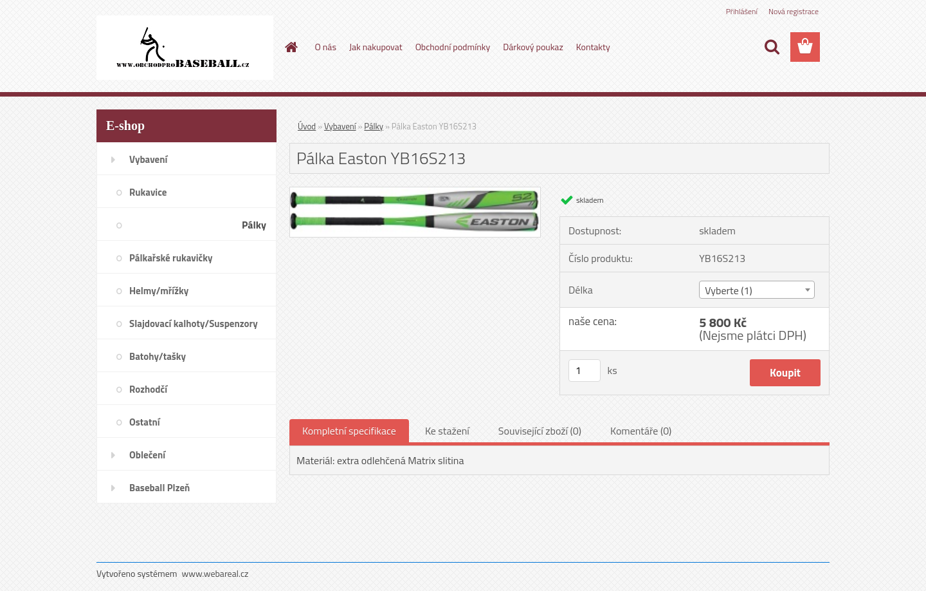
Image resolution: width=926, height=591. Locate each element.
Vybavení (340, 126)
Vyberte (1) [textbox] (728, 290)
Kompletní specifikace (349, 430)
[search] (771, 47)
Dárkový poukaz (533, 46)
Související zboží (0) (539, 430)
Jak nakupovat (376, 46)
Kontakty (593, 46)
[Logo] (184, 47)
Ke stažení (447, 430)
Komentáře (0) (640, 430)
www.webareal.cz (215, 573)
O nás (325, 46)
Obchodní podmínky (453, 46)
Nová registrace (793, 11)
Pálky (373, 126)
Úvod (307, 126)
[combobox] (756, 290)
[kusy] (584, 370)
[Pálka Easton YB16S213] (415, 192)
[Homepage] (290, 47)
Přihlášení (742, 11)
